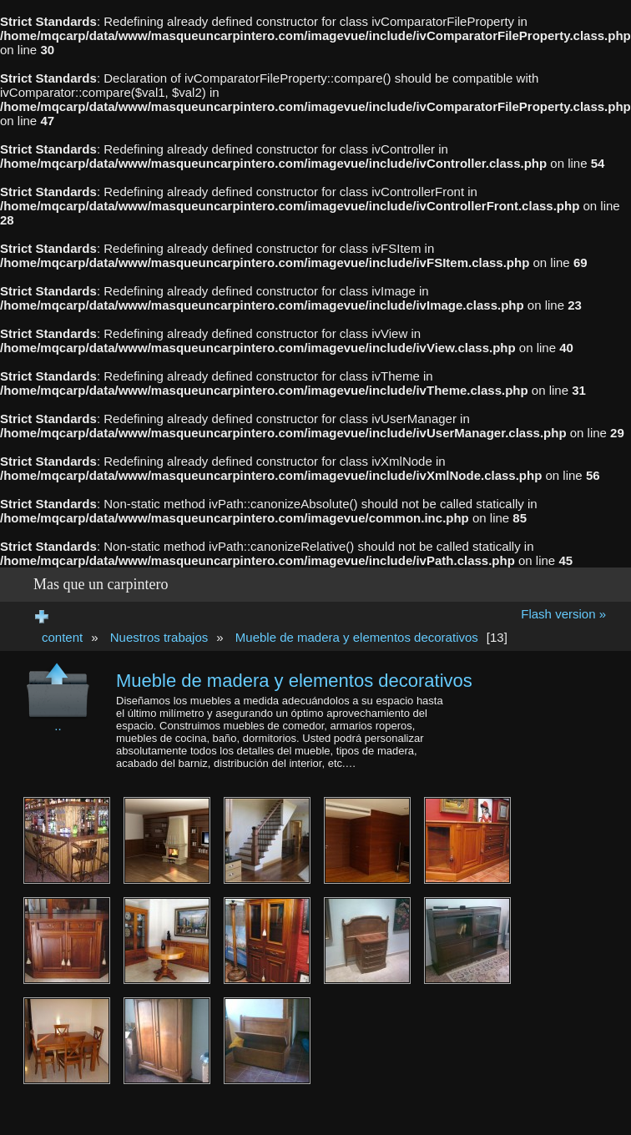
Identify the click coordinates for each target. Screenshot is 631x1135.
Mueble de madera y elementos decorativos (356, 637)
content (62, 637)
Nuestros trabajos (159, 637)
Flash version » (563, 614)
